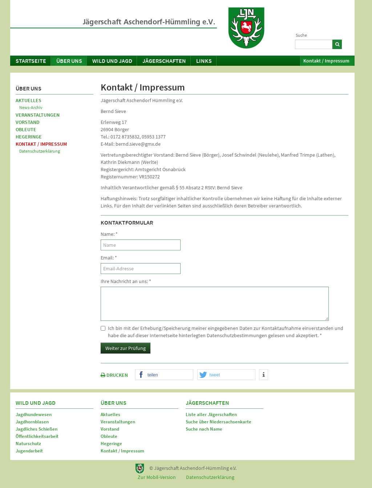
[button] (164, 375)
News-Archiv (31, 107)
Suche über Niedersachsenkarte (218, 422)
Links (204, 60)
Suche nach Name (204, 429)
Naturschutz (28, 443)
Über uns (69, 60)
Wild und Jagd (112, 60)
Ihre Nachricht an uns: (126, 281)
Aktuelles (28, 100)
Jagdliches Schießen (36, 429)
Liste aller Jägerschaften (211, 414)
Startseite (31, 60)
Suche (301, 35)
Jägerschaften (164, 60)
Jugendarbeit (29, 451)
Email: (109, 257)
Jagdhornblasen (32, 422)
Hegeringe (29, 136)
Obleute (26, 129)
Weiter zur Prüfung (125, 348)
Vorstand (28, 122)
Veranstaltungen (38, 115)
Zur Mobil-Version (157, 477)
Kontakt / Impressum (326, 60)
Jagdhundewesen (34, 414)
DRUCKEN (114, 375)
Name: (109, 234)
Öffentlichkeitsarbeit (37, 436)
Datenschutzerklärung (39, 151)
